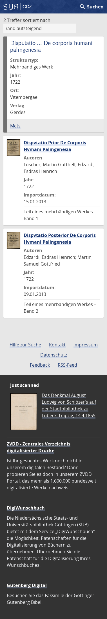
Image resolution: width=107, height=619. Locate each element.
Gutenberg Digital (27, 585)
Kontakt (57, 345)
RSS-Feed (67, 365)
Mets (15, 126)
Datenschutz (53, 355)
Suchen (91, 6)
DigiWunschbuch (26, 508)
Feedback (40, 365)
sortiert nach (36, 20)
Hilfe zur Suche (25, 345)
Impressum (85, 345)
